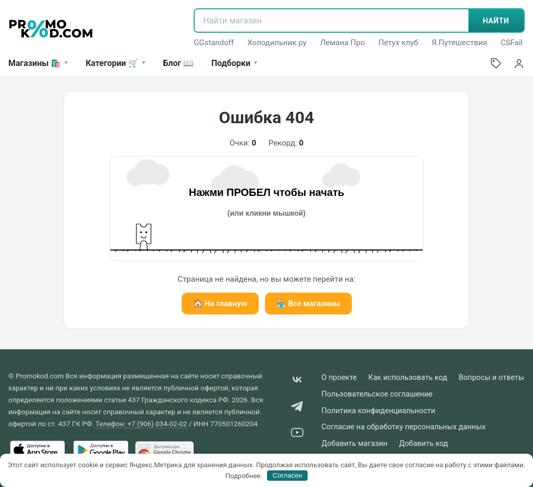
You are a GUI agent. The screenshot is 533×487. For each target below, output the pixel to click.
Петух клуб (398, 42)
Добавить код (423, 443)
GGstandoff (214, 42)
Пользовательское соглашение (377, 394)
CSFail (512, 42)
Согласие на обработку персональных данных (404, 427)
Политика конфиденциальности (379, 410)
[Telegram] (297, 408)
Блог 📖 (178, 63)
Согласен (287, 475)
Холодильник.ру (277, 42)
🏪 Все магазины (308, 303)
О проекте (339, 377)
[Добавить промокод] (496, 63)
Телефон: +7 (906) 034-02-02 (141, 423)
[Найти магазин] (331, 20)
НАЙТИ (496, 21)
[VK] (297, 381)
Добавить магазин (355, 443)
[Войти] (519, 63)
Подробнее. (243, 475)
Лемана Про (342, 42)
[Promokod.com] (50, 28)
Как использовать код (408, 377)
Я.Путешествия (459, 42)
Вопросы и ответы (491, 377)
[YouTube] (297, 434)
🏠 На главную (220, 303)
